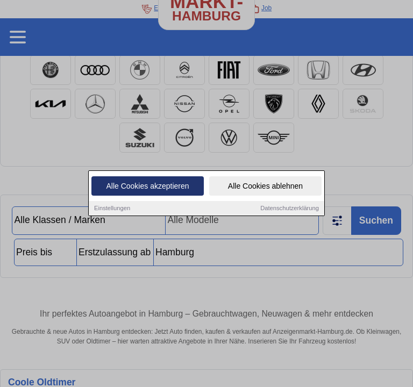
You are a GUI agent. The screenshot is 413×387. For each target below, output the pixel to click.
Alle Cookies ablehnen (265, 186)
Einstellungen (112, 208)
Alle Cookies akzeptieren (147, 186)
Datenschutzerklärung (289, 208)
